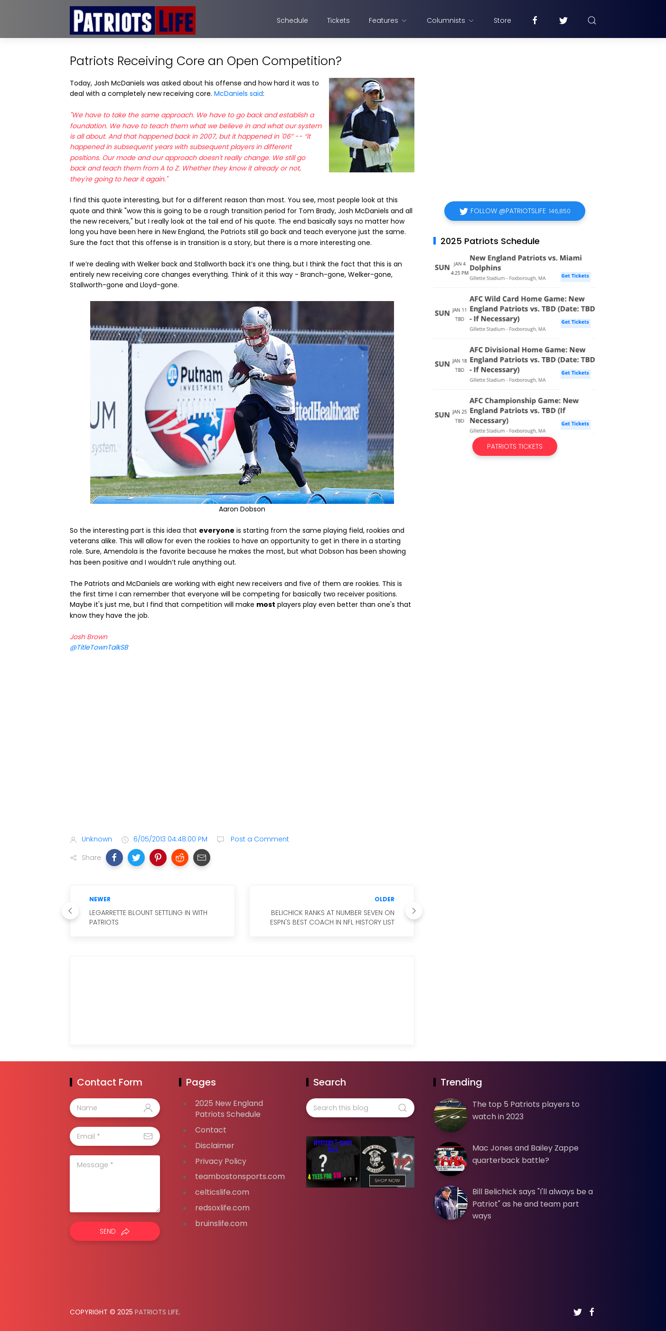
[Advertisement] (242, 752)
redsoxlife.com (222, 1207)
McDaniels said (238, 93)
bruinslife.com (221, 1223)
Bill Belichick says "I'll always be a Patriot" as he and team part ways (532, 1203)
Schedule (292, 20)
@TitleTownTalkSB (99, 647)
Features (388, 20)
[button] (114, 857)
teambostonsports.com (240, 1176)
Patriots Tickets (515, 446)
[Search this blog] (360, 1107)
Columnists (451, 20)
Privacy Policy (220, 1161)
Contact (210, 1129)
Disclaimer (215, 1145)
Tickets (338, 20)
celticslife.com (222, 1192)
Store (502, 20)
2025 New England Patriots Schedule (229, 1109)
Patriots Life (157, 1312)
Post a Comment (259, 839)
